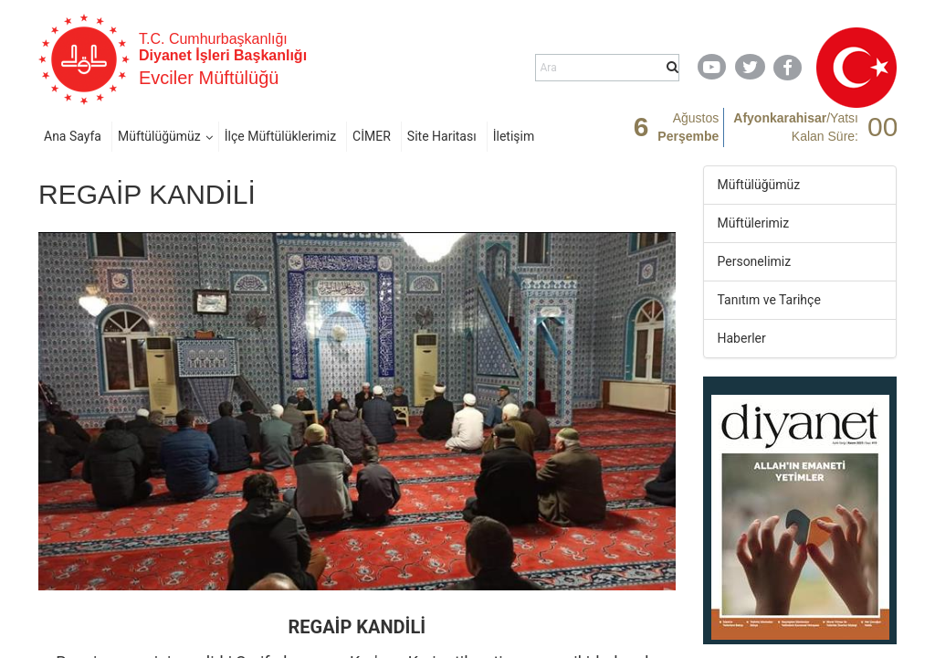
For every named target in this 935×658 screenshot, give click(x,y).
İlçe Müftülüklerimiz (280, 136)
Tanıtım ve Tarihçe (769, 299)
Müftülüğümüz (159, 136)
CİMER (371, 136)
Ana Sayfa (72, 136)
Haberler (742, 338)
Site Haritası (442, 136)
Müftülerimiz (754, 223)
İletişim (514, 136)
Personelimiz (755, 261)
